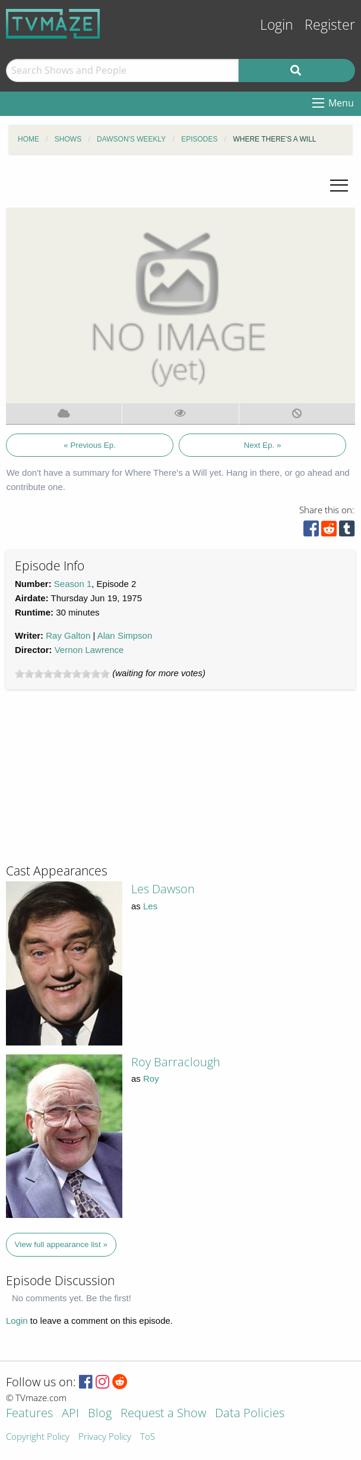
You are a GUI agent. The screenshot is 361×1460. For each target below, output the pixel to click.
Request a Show (163, 1414)
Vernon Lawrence (89, 650)
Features (29, 1414)
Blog (100, 1414)
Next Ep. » (262, 445)
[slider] (62, 674)
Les (150, 906)
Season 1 (72, 584)
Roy (151, 1078)
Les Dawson (163, 889)
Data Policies (249, 1414)
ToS (147, 1437)
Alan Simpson (125, 635)
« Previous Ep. (90, 445)
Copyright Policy (37, 1437)
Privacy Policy (104, 1437)
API (70, 1414)
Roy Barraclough (175, 1062)
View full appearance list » (61, 1244)
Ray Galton (68, 635)
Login (276, 24)
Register (330, 24)
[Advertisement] (95, 781)
